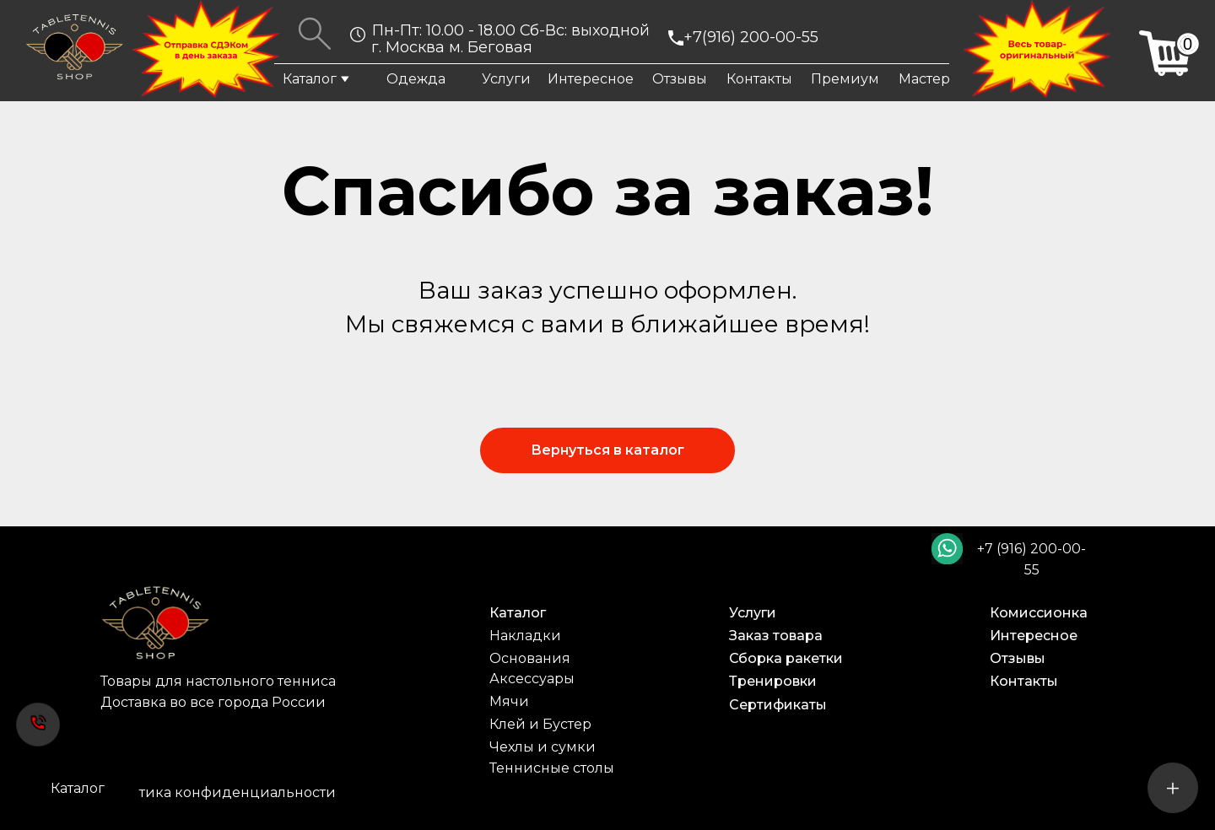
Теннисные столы (551, 768)
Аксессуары (532, 679)
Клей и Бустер (540, 724)
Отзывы (679, 79)
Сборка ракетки (786, 658)
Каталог (310, 79)
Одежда (416, 79)
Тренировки (773, 681)
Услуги (506, 79)
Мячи (509, 701)
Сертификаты (778, 705)
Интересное (591, 79)
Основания (529, 658)
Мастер (924, 79)
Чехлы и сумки (542, 747)
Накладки (525, 636)
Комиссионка (1039, 613)
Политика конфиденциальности (218, 792)
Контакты (759, 79)
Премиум (845, 79)
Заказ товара (776, 636)
